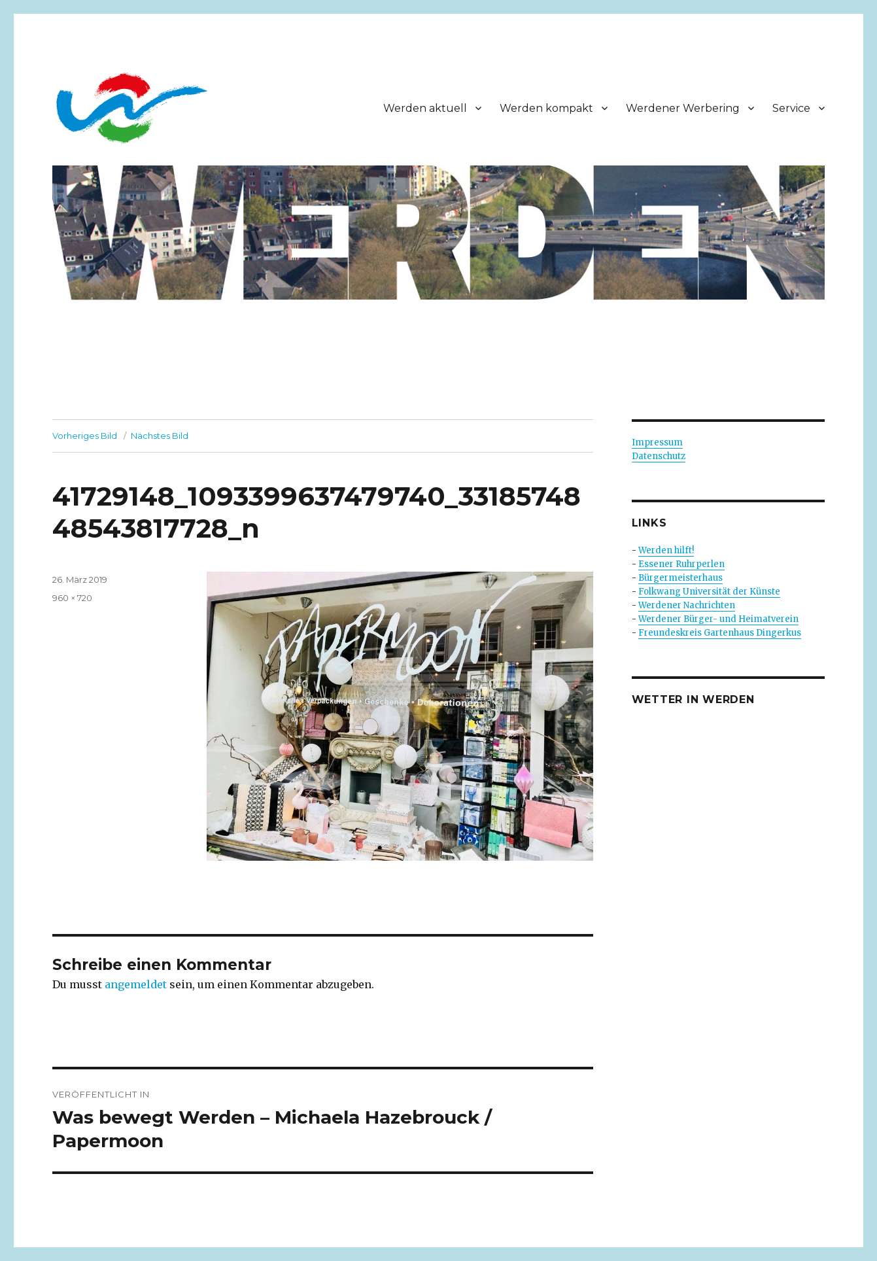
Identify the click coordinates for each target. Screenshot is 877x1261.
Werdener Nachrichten (686, 605)
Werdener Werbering (683, 108)
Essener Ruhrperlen (681, 564)
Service (791, 108)
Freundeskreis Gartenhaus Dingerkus (719, 632)
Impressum (657, 442)
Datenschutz (658, 456)
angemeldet (136, 984)
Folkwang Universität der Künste (709, 591)
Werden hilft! (666, 550)
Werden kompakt (546, 108)
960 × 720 (72, 598)
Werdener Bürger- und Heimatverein (718, 619)
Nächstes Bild (159, 435)
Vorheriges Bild (84, 435)
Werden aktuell (425, 108)
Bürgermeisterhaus (680, 577)
